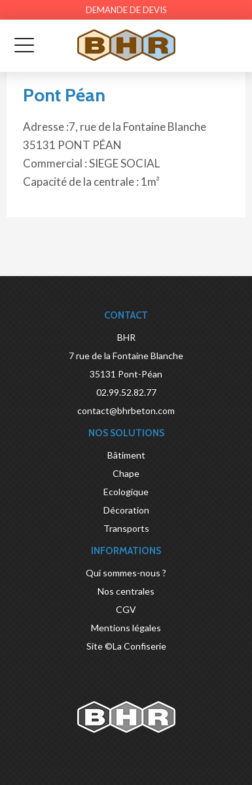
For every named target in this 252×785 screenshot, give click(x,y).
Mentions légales (126, 627)
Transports (126, 528)
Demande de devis (126, 10)
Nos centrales (126, 591)
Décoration (126, 509)
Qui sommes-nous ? (126, 572)
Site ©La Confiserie (126, 646)
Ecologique (126, 491)
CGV (126, 609)
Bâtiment (126, 455)
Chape (126, 473)
